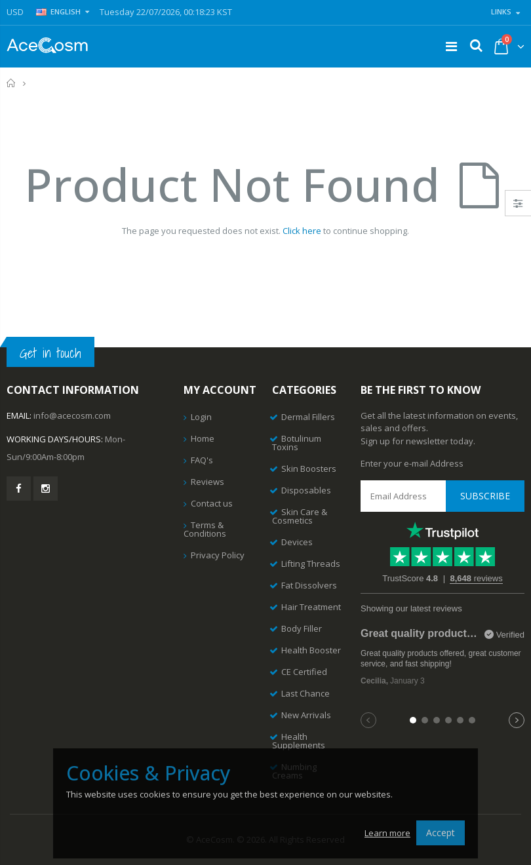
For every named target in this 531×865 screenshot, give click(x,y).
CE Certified (304, 672)
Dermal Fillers (308, 417)
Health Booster (311, 650)
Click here (302, 231)
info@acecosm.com (72, 415)
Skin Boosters (308, 468)
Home (11, 83)
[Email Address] (442, 496)
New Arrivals (306, 715)
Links (501, 11)
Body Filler (301, 628)
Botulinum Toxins (296, 442)
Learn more (387, 833)
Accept (440, 832)
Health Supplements (298, 741)
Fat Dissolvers (309, 585)
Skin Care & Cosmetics (299, 516)
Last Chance (305, 693)
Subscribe (485, 496)
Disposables (306, 490)
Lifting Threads (310, 563)
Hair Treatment (311, 607)
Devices (297, 542)
